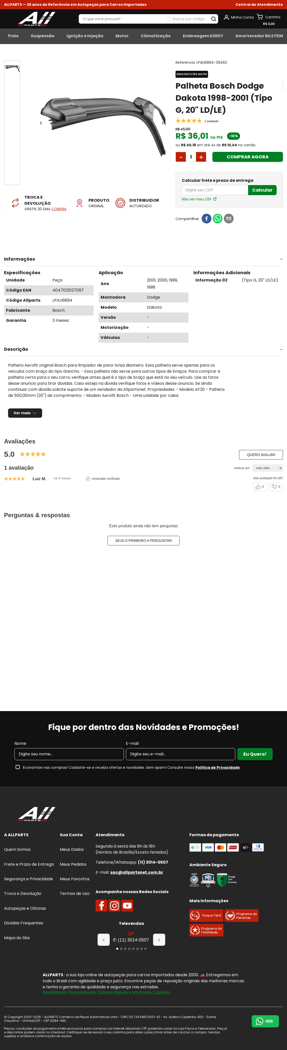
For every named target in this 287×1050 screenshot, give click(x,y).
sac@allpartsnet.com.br (136, 872)
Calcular (262, 184)
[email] (229, 212)
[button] (259, 4)
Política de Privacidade (217, 767)
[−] (181, 151)
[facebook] (207, 212)
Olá (269, 1021)
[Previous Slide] (104, 940)
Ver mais (22, 406)
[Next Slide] (159, 940)
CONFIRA (58, 209)
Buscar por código (189, 19)
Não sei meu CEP (196, 193)
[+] (201, 151)
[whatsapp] (218, 212)
